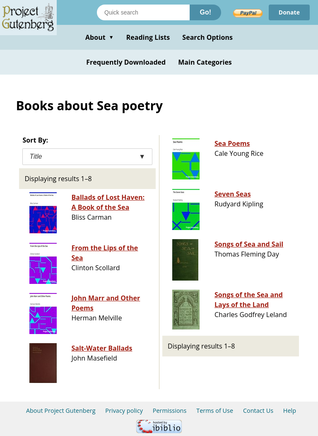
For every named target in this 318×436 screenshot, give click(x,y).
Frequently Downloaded (126, 62)
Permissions (170, 410)
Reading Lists (148, 37)
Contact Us (258, 410)
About (99, 37)
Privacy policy (124, 410)
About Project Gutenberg (61, 410)
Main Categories (205, 62)
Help (289, 410)
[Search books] (143, 12)
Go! (205, 12)
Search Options (207, 37)
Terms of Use (214, 410)
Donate (289, 12)
